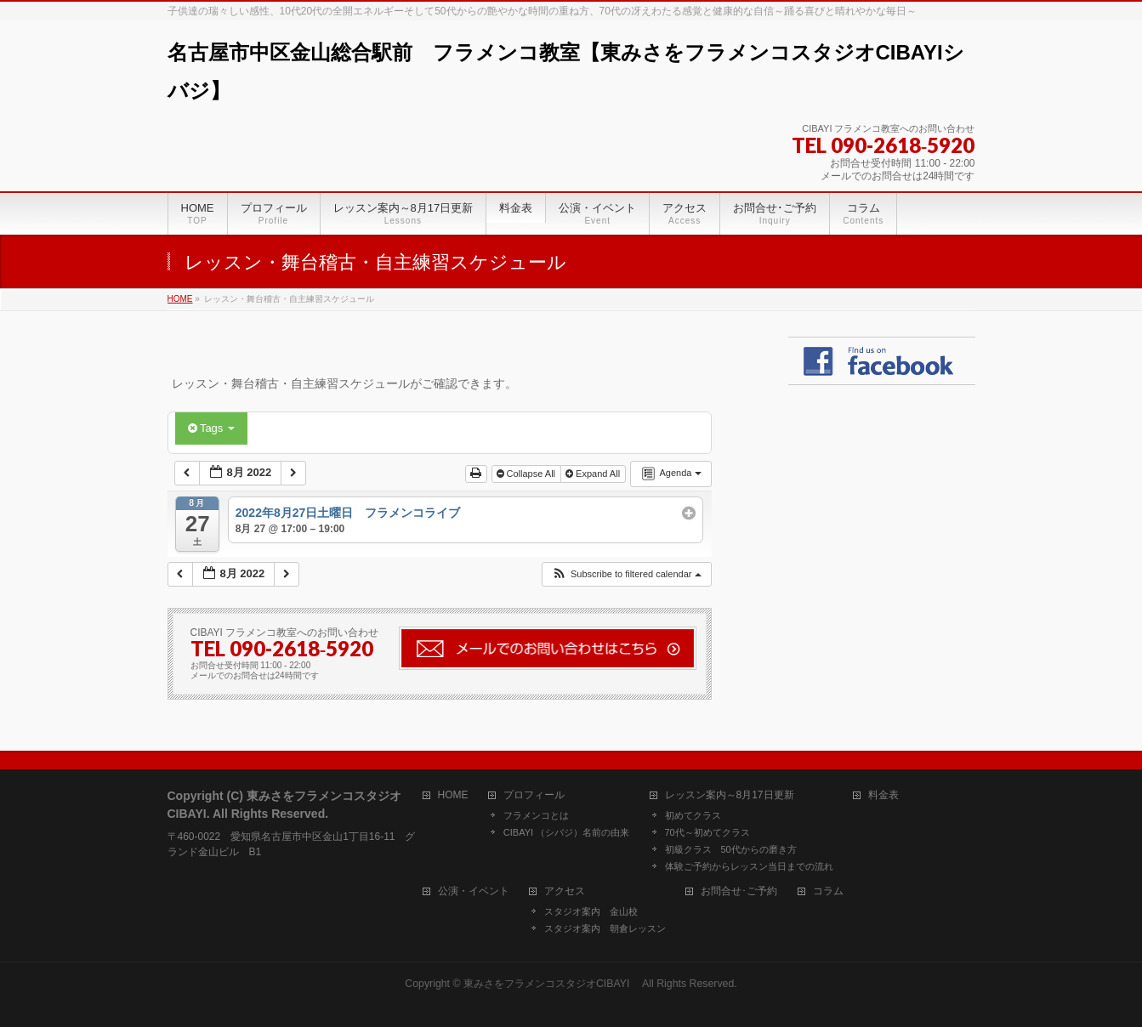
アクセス (564, 891)
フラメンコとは (536, 815)
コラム (828, 891)
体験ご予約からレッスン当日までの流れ (749, 866)
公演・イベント (473, 891)
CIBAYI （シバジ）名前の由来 (566, 832)
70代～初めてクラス (707, 832)
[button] (626, 574)
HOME (453, 795)
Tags (211, 428)
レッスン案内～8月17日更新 (729, 795)
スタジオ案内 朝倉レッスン (605, 928)
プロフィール (534, 795)
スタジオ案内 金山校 (591, 911)
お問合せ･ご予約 (739, 891)
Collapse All (528, 473)
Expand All (593, 473)
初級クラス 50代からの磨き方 (731, 849)
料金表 (883, 795)
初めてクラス (693, 815)
